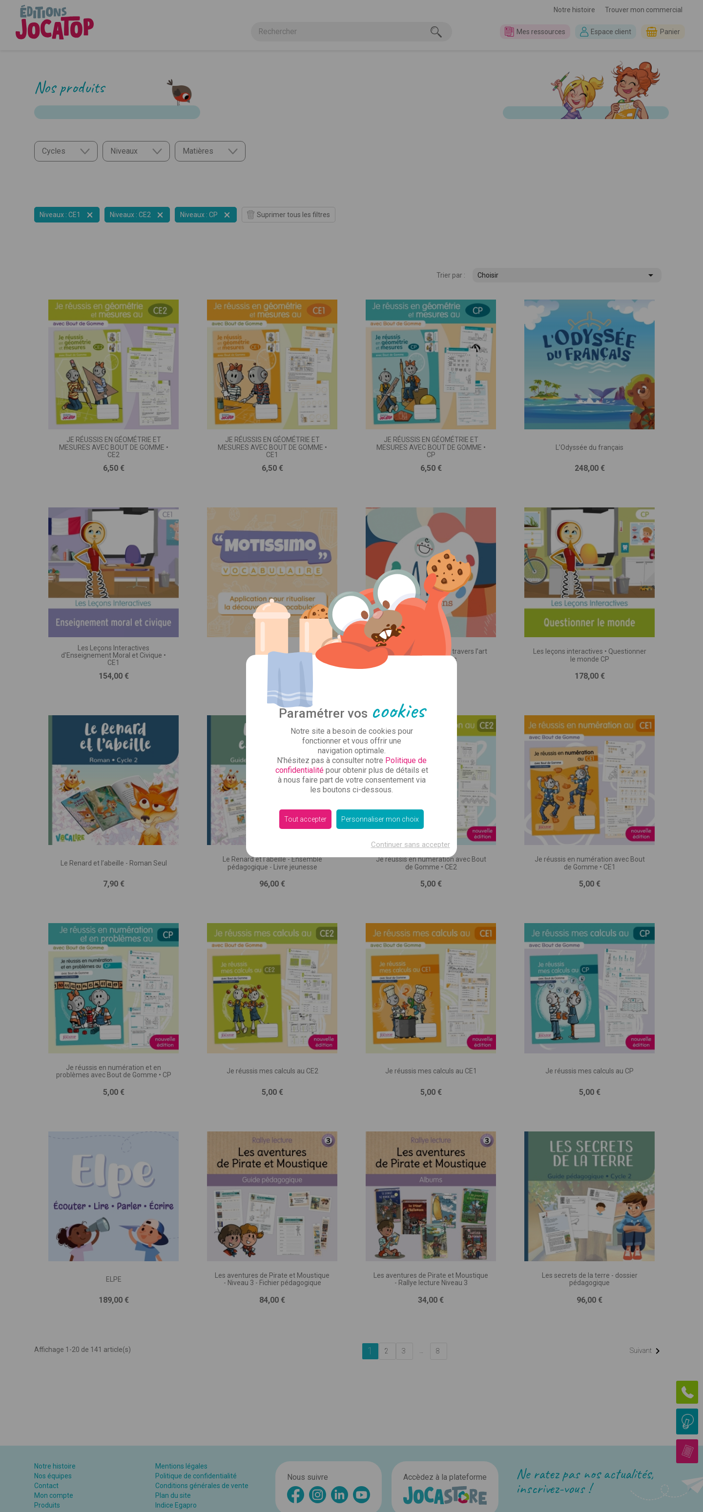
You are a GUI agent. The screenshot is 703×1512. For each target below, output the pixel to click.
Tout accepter (305, 819)
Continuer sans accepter (410, 844)
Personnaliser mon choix (380, 819)
